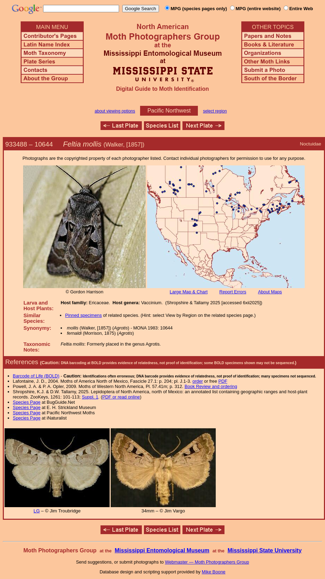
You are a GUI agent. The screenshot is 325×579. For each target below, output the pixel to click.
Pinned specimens (83, 315)
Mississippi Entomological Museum (162, 550)
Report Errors (232, 291)
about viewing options (115, 111)
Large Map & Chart (189, 291)
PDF (222, 381)
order (197, 381)
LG (37, 510)
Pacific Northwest (169, 111)
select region (215, 111)
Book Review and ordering (211, 386)
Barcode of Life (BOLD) (36, 376)
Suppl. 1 (90, 397)
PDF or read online (121, 397)
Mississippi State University (265, 550)
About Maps (270, 291)
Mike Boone (214, 571)
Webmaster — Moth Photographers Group (207, 562)
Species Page (27, 402)
